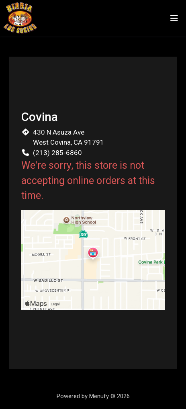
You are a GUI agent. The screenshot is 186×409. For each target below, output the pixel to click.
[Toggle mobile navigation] (174, 18)
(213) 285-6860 (57, 153)
